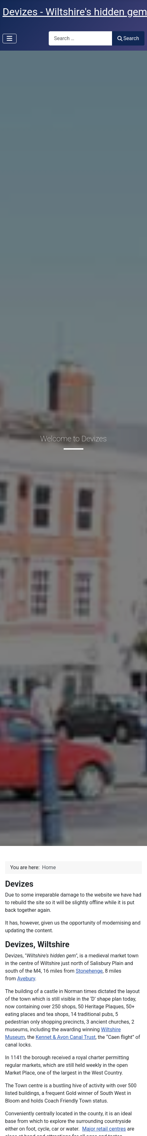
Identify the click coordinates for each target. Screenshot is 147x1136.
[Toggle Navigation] (10, 38)
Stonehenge (89, 971)
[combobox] (80, 38)
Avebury (26, 979)
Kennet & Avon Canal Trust (65, 1037)
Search (128, 38)
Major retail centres (104, 1129)
